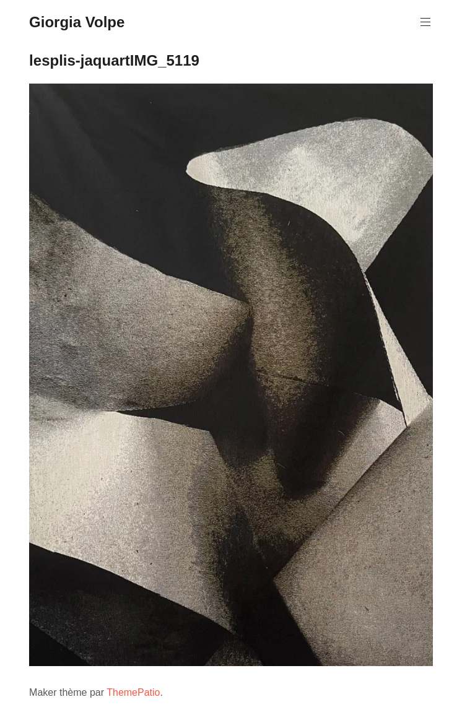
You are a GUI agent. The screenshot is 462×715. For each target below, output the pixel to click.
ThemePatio (133, 692)
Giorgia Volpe (76, 22)
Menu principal (424, 22)
